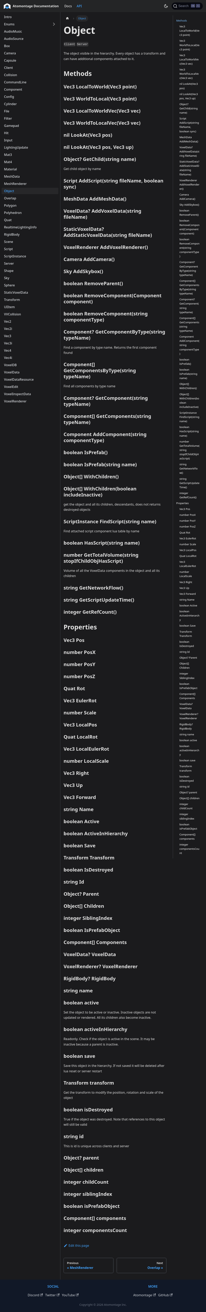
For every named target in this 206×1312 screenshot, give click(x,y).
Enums (9, 24)
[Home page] (67, 18)
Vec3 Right (185, 582)
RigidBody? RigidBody (186, 726)
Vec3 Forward (187, 594)
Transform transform (185, 768)
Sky (6, 278)
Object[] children (189, 798)
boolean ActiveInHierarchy (189, 615)
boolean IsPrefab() (185, 362)
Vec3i (8, 343)
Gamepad (11, 125)
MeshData (12, 176)
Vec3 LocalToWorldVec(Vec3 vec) (189, 59)
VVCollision (12, 314)
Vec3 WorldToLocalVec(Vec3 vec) (189, 74)
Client (8, 67)
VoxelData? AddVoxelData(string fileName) (189, 151)
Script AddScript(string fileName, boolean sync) (189, 125)
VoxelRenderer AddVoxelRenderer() (189, 184)
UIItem (9, 307)
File (6, 111)
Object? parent (188, 792)
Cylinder (10, 104)
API (79, 6)
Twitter (52, 1295)
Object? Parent (188, 657)
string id (184, 786)
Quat (8, 220)
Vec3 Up (184, 588)
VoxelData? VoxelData (186, 706)
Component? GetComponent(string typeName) (189, 305)
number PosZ (187, 526)
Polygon (10, 205)
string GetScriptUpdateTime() (189, 483)
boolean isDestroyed (186, 778)
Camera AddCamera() (187, 197)
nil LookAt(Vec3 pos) (188, 86)
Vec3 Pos (184, 509)
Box (7, 46)
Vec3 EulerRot (187, 538)
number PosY (187, 520)
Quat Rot (184, 532)
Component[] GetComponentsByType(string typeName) (189, 287)
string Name (187, 599)
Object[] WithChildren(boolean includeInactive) (189, 400)
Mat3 (8, 154)
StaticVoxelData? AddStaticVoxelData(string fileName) (189, 168)
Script (8, 249)
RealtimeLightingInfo (20, 227)
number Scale (187, 544)
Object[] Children (184, 665)
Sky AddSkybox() (189, 204)
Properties (182, 503)
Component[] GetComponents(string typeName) (189, 324)
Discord (35, 1295)
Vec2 (7, 321)
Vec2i (8, 328)
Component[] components (187, 836)
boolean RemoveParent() (189, 213)
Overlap (10, 198)
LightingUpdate (16, 147)
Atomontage (144, 1295)
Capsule (10, 60)
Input (8, 140)
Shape (8, 270)
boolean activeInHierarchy (189, 750)
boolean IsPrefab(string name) (188, 374)
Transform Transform (185, 634)
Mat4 (8, 162)
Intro (8, 17)
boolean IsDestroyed (186, 644)
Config (9, 96)
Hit (6, 133)
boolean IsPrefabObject (188, 686)
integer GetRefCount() (188, 495)
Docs (68, 6)
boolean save (187, 760)
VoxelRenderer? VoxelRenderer (188, 716)
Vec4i (8, 357)
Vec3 (7, 336)
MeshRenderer (15, 183)
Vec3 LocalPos (187, 550)
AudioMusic (13, 31)
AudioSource (14, 38)
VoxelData (12, 372)
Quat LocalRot (187, 556)
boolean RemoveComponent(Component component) (189, 227)
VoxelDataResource (19, 379)
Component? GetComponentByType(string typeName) (188, 268)
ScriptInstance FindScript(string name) (189, 417)
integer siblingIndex (186, 816)
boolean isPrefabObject (188, 826)
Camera (10, 53)
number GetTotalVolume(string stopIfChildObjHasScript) (189, 450)
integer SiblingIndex (186, 676)
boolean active (188, 740)
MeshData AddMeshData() (188, 139)
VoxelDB (10, 365)
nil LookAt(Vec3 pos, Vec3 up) (188, 96)
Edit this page (76, 1245)
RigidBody (12, 234)
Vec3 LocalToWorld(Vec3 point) (189, 31)
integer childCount (186, 806)
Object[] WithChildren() (188, 386)
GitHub (165, 1295)
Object (9, 191)
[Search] (187, 6)
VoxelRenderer (15, 401)
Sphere (9, 285)
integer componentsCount (189, 849)
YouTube (70, 1295)
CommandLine (15, 82)
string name (186, 734)
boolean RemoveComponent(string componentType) (189, 247)
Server (9, 263)
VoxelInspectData (17, 394)
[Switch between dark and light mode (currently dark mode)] (166, 6)
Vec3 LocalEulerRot (187, 564)
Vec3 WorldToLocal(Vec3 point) (189, 45)
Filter (8, 118)
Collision (10, 75)
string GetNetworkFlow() (188, 468)
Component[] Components (187, 696)
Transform (12, 299)
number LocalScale (185, 574)
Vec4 (7, 350)
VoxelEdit (11, 386)
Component (13, 89)
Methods (181, 20)
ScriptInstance (15, 256)
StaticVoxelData (16, 292)
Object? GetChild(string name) (188, 108)
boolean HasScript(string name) (189, 431)
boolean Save (187, 625)
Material (10, 169)
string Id (184, 652)
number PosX (187, 515)
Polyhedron (13, 212)
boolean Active (188, 605)
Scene (8, 241)
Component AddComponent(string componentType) (189, 345)
